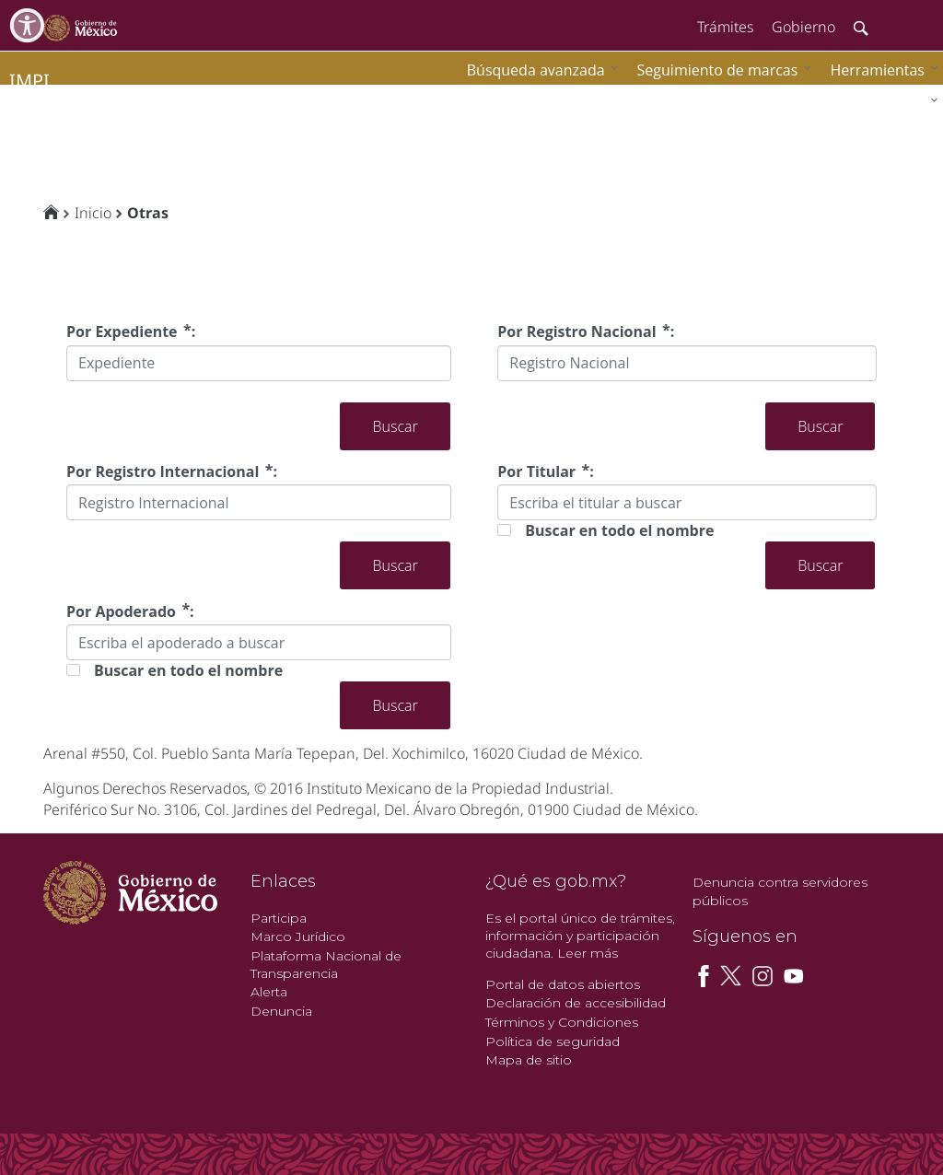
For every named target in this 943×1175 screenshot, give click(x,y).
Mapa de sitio (528, 1060)
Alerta (268, 991)
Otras (148, 213)
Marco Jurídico (297, 936)
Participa (278, 918)
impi (29, 80)
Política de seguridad (552, 1041)
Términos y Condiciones (561, 1022)
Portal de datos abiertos (562, 984)
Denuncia (281, 1011)
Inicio (93, 213)
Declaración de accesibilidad (575, 1003)
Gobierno (803, 27)
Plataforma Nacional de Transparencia (326, 965)
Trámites (725, 27)
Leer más (587, 953)
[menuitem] (879, 69)
